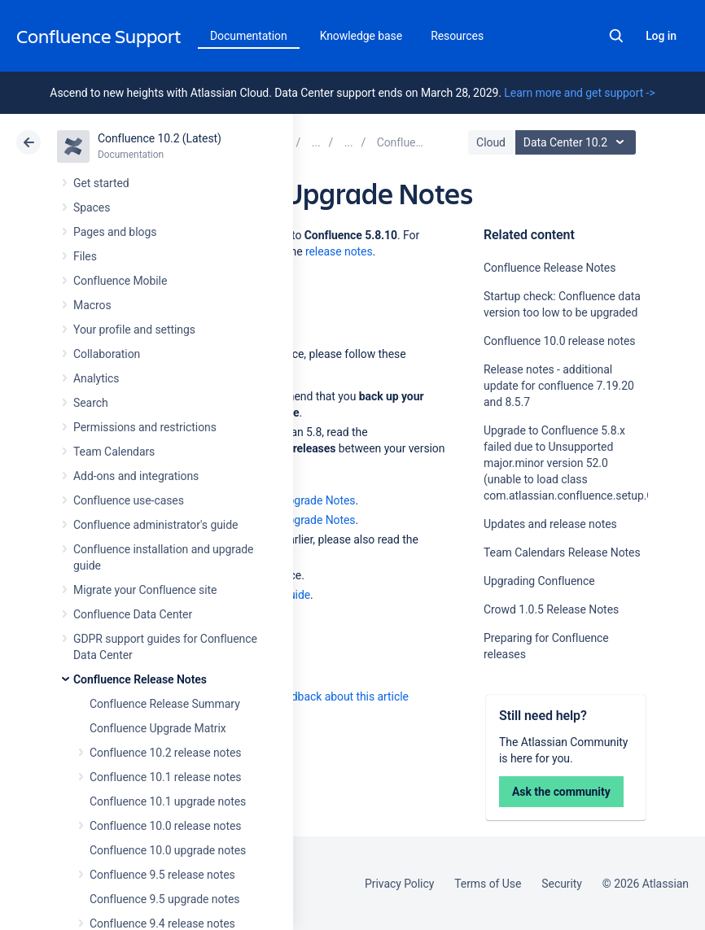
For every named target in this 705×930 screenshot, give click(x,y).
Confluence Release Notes (140, 679)
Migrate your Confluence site (145, 589)
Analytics (96, 378)
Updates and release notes (550, 523)
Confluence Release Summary (165, 703)
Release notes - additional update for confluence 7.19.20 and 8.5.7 (559, 385)
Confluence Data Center (132, 614)
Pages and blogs (114, 231)
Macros (92, 305)
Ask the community (561, 791)
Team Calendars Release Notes (562, 552)
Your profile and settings (134, 329)
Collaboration (106, 353)
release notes (339, 251)
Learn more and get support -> (579, 92)
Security (561, 883)
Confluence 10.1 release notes (166, 777)
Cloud (491, 142)
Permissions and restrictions (145, 427)
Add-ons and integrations (136, 475)
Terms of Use (487, 883)
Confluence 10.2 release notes (166, 752)
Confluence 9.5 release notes (162, 874)
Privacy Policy (399, 883)
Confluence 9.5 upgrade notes (164, 899)
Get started (101, 183)
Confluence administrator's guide (155, 524)
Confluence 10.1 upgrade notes (168, 801)
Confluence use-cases (128, 500)
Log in (661, 35)
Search (616, 36)
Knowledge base (361, 35)
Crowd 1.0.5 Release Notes (551, 609)
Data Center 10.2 (577, 142)
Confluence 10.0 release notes (166, 825)
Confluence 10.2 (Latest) (159, 138)
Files (85, 256)
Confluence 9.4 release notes (162, 923)
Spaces (91, 207)
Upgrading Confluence (539, 580)
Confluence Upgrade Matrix (158, 728)
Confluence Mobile (120, 280)
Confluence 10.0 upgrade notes (168, 850)
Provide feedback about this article (322, 696)
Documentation (248, 35)
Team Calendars (114, 451)
